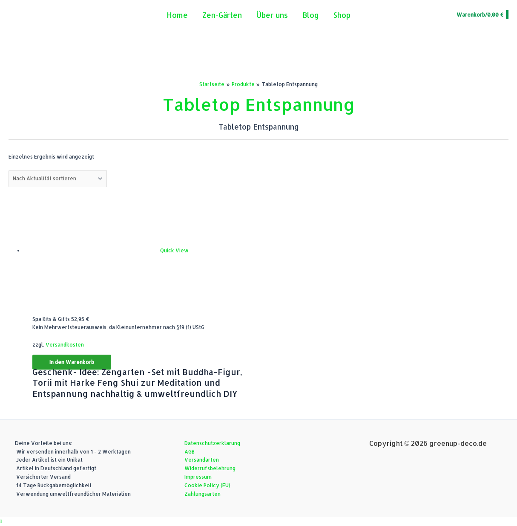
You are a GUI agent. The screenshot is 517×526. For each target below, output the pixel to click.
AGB (189, 451)
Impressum (198, 477)
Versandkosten (65, 344)
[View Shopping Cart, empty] (482, 15)
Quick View (174, 250)
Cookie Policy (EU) (207, 485)
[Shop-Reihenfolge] (58, 178)
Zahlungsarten (202, 494)
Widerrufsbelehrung (210, 468)
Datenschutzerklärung (212, 443)
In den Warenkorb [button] (71, 362)
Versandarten (201, 460)
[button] (1, 521)
